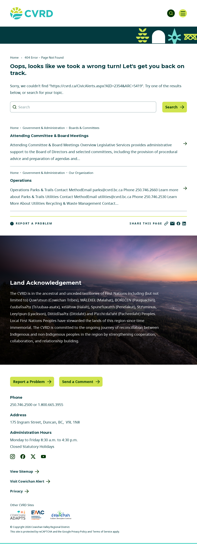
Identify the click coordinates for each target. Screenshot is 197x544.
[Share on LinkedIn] (184, 223)
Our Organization (81, 173)
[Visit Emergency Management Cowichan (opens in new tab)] (37, 514)
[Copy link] (166, 223)
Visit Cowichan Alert (27, 481)
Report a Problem (31, 223)
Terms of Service (102, 531)
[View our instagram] (12, 456)
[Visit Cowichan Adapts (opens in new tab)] (17, 514)
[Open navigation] (183, 13)
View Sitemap (21, 471)
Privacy (16, 491)
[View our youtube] (43, 456)
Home (14, 57)
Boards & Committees (84, 128)
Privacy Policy (79, 531)
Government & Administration (44, 128)
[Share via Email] (172, 223)
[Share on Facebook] (178, 223)
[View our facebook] (22, 456)
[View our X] (33, 456)
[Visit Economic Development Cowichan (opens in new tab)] (60, 514)
